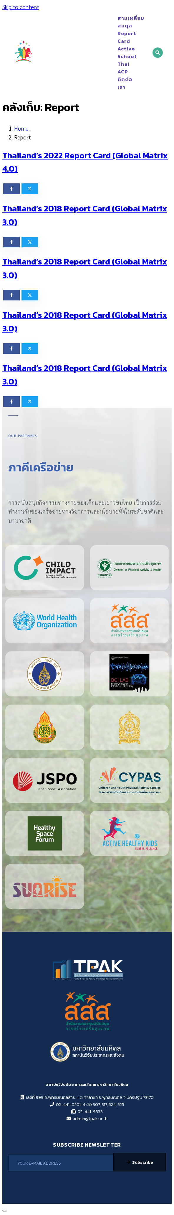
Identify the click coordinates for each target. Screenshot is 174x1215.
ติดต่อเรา (125, 83)
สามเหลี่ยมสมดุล (121, 21)
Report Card (121, 37)
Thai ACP (121, 67)
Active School (121, 52)
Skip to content (20, 6)
